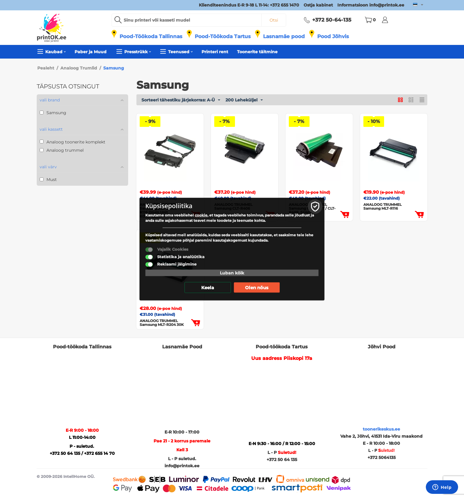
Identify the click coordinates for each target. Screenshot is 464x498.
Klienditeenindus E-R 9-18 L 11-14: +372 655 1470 (249, 5)
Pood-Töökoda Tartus (223, 36)
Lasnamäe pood (284, 36)
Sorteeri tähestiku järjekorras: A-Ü (180, 100)
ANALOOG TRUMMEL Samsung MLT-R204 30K (162, 322)
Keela (207, 287)
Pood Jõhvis (333, 36)
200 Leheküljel (244, 100)
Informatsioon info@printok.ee (370, 5)
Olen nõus (256, 287)
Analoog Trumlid (78, 68)
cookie (202, 215)
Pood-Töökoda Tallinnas (151, 36)
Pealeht (45, 68)
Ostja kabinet (318, 5)
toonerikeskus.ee (381, 429)
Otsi (274, 20)
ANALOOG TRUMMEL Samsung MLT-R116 (382, 206)
